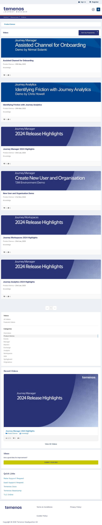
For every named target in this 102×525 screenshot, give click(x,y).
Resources (14, 17)
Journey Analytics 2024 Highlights (19, 282)
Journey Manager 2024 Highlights (18, 149)
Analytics (7, 350)
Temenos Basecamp (12, 491)
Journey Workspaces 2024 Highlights (20, 237)
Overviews (7, 333)
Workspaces (8, 353)
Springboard (8, 359)
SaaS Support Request (13, 482)
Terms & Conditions (44, 507)
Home (6, 17)
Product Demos (9, 24)
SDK (5, 356)
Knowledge (7, 67)
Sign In (82, 2)
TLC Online (8, 495)
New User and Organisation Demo (18, 193)
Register (94, 2)
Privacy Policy (75, 507)
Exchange (7, 348)
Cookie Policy (42, 516)
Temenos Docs (10, 486)
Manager (7, 342)
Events (6, 339)
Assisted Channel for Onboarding (18, 60)
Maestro (6, 345)
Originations (8, 362)
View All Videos (51, 444)
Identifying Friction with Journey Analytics (22, 105)
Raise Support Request (14, 478)
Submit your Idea (50, 462)
